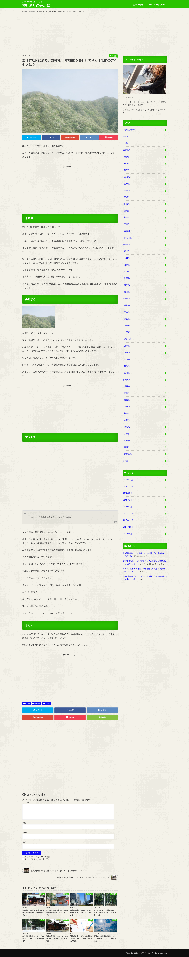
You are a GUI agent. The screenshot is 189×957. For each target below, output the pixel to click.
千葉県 (47, 703)
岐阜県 (127, 285)
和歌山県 (128, 339)
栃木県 (127, 204)
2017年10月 (128, 527)
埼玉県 (127, 217)
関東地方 (37, 703)
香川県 (127, 386)
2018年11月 (128, 486)
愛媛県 (127, 400)
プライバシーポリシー (156, 5)
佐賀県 (127, 420)
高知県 (127, 393)
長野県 (127, 265)
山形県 (127, 184)
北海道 (126, 143)
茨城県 (127, 197)
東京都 (127, 231)
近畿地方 (126, 298)
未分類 (27, 703)
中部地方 (126, 244)
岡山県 (127, 359)
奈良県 (127, 319)
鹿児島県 (128, 454)
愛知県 (127, 292)
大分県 (127, 433)
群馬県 (127, 211)
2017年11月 (128, 520)
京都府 (127, 325)
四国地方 (126, 379)
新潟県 (127, 251)
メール (25, 832)
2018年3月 (127, 493)
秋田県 (127, 163)
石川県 (127, 258)
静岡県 (127, 278)
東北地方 (126, 150)
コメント (26, 802)
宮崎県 (127, 447)
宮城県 (127, 177)
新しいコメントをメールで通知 (37, 857)
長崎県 (127, 427)
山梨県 (127, 271)
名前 (24, 823)
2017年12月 (128, 513)
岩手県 (127, 170)
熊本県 (127, 440)
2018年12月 (128, 479)
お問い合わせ (138, 5)
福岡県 (127, 413)
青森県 (127, 156)
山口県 (127, 373)
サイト (25, 842)
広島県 (127, 366)
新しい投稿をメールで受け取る (37, 859)
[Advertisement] (94, 33)
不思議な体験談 (129, 129)
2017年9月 (127, 533)
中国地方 (126, 352)
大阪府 (127, 332)
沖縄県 (126, 461)
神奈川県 (128, 238)
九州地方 (126, 406)
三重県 (127, 312)
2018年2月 (127, 500)
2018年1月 (127, 507)
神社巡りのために (36, 5)
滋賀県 (127, 305)
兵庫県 (127, 346)
